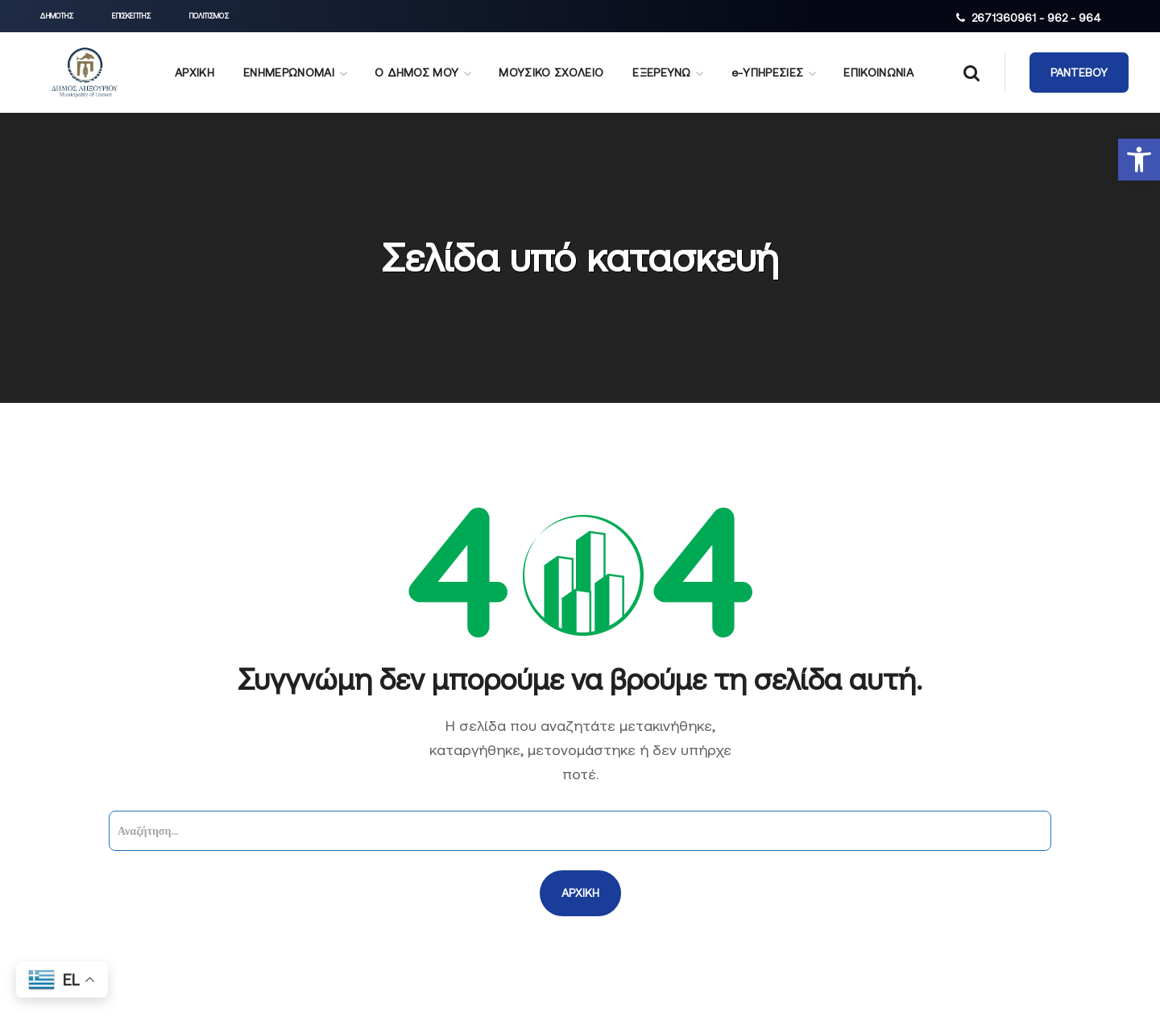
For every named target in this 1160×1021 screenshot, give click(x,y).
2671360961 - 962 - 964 (1036, 17)
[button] (1139, 160)
